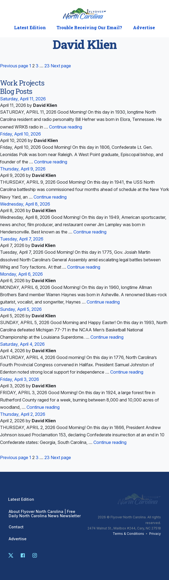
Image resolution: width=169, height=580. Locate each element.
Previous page (14, 65)
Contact (16, 527)
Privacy (155, 534)
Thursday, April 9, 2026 (23, 169)
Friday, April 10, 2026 (20, 134)
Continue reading (65, 127)
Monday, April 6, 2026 (21, 274)
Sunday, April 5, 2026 (21, 309)
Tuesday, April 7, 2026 (21, 239)
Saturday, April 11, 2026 (23, 98)
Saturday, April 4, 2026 (22, 344)
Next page (61, 65)
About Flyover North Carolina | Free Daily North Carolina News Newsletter (45, 513)
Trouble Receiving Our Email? (89, 27)
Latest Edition (30, 27)
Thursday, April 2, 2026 (22, 414)
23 (47, 65)
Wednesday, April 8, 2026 (25, 204)
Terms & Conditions (128, 534)
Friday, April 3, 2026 (19, 379)
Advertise (144, 27)
